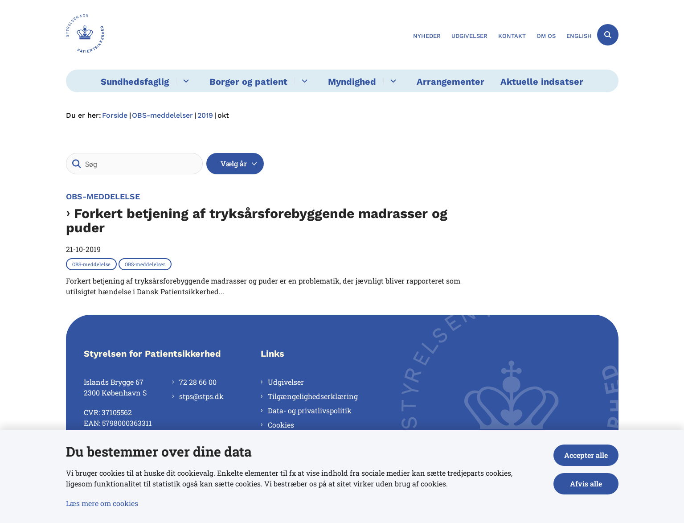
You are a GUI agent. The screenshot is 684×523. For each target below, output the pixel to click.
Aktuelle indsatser (541, 81)
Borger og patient (248, 81)
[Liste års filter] (235, 163)
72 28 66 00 (198, 382)
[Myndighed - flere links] (392, 81)
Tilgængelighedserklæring (313, 396)
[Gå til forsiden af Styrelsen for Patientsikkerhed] (85, 34)
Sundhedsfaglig (135, 81)
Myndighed (352, 81)
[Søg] (134, 163)
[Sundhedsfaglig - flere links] (184, 81)
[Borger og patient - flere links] (303, 81)
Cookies (281, 424)
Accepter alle (586, 455)
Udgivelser (286, 382)
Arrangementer (450, 81)
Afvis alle (586, 483)
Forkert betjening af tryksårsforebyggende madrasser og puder (256, 220)
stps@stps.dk (201, 396)
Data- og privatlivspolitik (310, 410)
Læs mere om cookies (102, 503)
